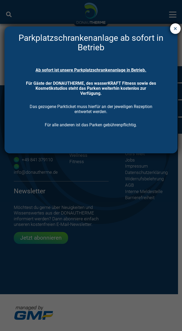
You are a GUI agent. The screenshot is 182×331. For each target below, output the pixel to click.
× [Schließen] (175, 28)
